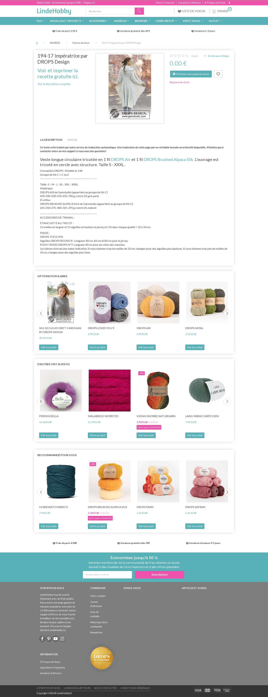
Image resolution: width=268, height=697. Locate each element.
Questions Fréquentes (52, 667)
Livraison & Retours (189, 2)
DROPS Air (121, 159)
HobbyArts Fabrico (53, 507)
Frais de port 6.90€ (66, 543)
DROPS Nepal (194, 328)
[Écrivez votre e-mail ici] (107, 575)
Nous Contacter (165, 2)
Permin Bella (48, 416)
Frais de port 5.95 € (66, 31)
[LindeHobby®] (54, 10)
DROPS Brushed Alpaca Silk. (169, 159)
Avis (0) (72, 139)
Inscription (160, 574)
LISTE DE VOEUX (192, 11)
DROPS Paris (145, 507)
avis (194, 55)
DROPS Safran (195, 507)
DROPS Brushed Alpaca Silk (107, 507)
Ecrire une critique (218, 55)
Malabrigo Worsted (103, 416)
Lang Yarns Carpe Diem (202, 416)
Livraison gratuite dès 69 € (135, 31)
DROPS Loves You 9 (101, 328)
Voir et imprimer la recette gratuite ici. (57, 73)
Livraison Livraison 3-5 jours (204, 543)
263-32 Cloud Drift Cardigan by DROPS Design (60, 330)
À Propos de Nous (215, 2)
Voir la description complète (53, 83)
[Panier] (221, 10)
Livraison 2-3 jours (205, 31)
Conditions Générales (135, 688)
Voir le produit (49, 347)
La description (51, 139)
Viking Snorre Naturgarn (156, 416)
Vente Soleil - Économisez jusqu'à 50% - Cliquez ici (66, 2)
